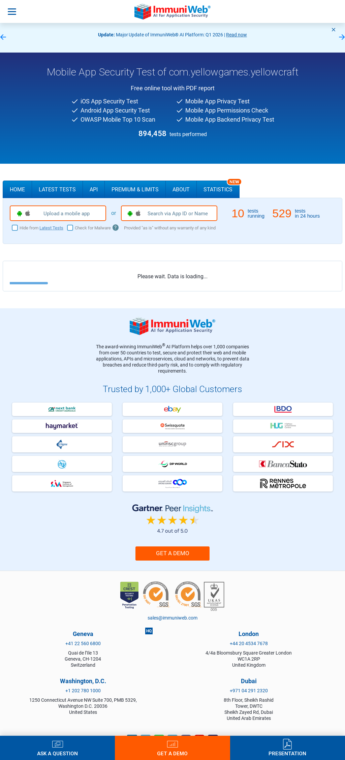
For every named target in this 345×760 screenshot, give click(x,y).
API (94, 189)
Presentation (287, 753)
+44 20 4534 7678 (249, 643)
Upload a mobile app (53, 214)
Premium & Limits (135, 189)
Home (17, 189)
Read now (236, 34)
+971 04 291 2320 (249, 690)
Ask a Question (57, 753)
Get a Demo (172, 553)
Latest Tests (57, 189)
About (181, 189)
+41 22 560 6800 (83, 643)
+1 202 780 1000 (83, 690)
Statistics (221, 187)
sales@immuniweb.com (172, 618)
